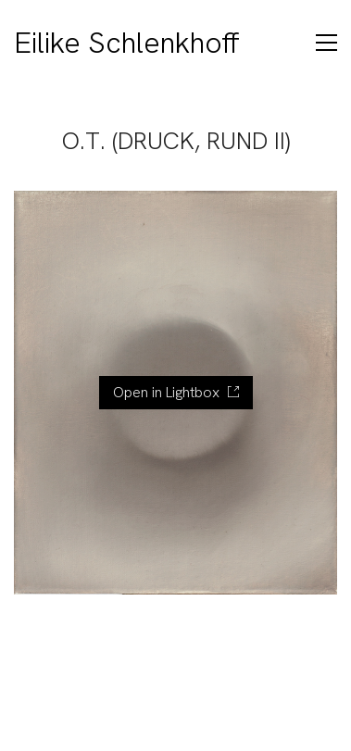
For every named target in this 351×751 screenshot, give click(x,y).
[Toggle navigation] (326, 43)
